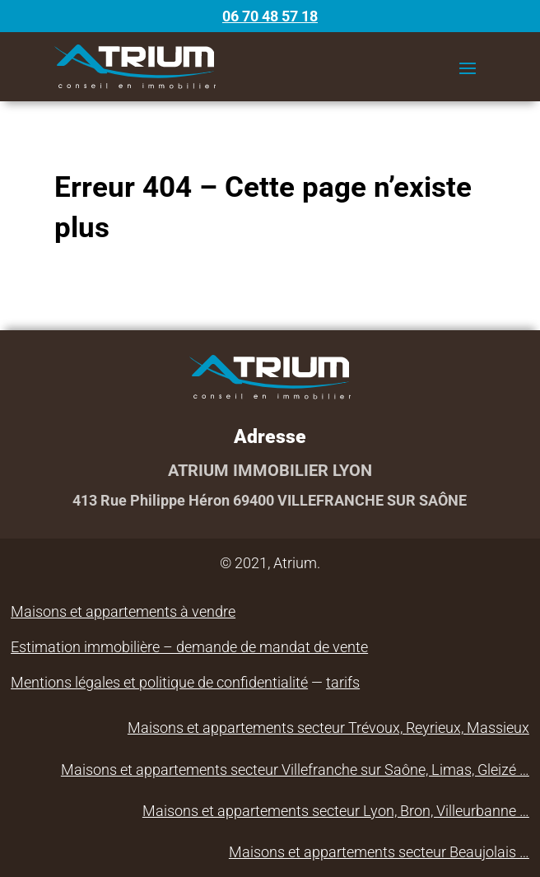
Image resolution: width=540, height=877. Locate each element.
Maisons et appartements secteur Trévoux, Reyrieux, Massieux (328, 727)
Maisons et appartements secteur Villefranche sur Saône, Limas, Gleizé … (295, 769)
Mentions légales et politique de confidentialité (159, 682)
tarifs (343, 682)
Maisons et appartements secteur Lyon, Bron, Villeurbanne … (335, 810)
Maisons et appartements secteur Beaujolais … (379, 852)
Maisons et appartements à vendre (123, 611)
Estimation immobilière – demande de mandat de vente (189, 646)
